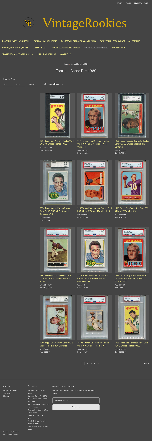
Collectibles (40, 47)
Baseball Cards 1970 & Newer (16, 41)
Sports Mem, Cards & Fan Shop (17, 54)
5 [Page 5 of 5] (98, 363)
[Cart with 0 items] (145, 3)
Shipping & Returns (46, 54)
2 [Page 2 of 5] (87, 363)
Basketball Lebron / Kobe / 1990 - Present (120, 41)
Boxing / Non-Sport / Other (15, 47)
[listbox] (56, 84)
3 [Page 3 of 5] (91, 363)
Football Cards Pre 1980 (96, 47)
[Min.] (8, 84)
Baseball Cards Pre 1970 (45, 41)
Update (32, 84)
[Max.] (20, 84)
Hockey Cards (118, 47)
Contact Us (65, 54)
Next (146, 363)
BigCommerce (15, 432)
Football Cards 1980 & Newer (66, 47)
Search (120, 3)
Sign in (128, 3)
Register (138, 3)
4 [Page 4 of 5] (94, 363)
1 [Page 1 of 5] (83, 363)
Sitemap (6, 396)
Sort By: (44, 84)
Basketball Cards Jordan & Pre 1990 (78, 41)
